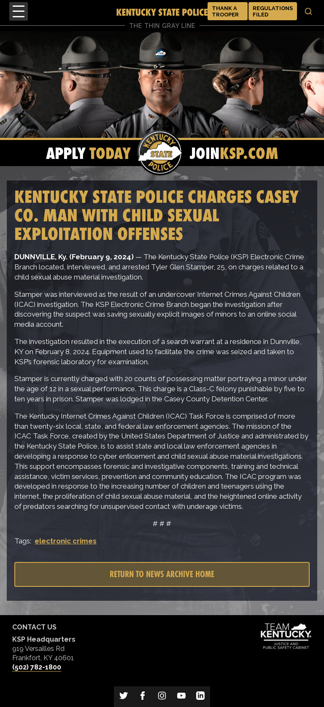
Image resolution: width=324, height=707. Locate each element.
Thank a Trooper (225, 11)
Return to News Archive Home (162, 574)
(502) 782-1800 (36, 667)
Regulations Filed (273, 11)
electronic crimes (66, 541)
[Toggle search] (308, 11)
